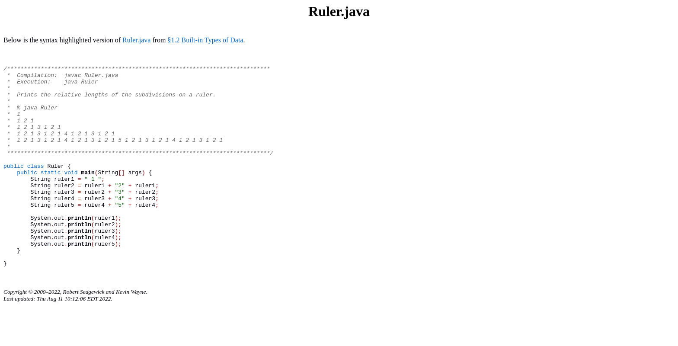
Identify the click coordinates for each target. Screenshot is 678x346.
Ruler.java (136, 40)
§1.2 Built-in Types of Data (205, 40)
